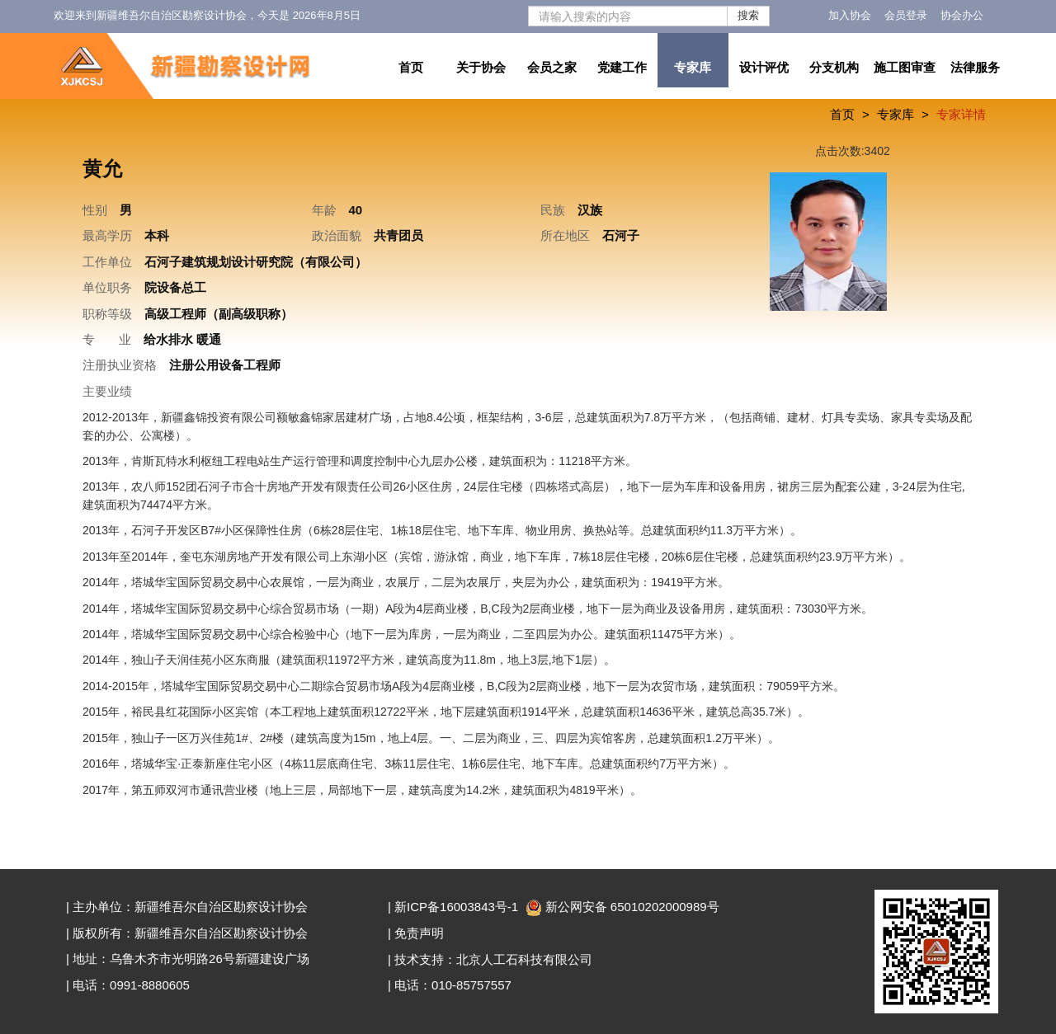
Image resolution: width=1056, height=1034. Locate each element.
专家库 (692, 67)
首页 (410, 67)
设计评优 (764, 67)
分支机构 (834, 67)
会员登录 (905, 15)
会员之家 (552, 67)
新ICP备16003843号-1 (456, 907)
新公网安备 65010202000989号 (624, 907)
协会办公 (961, 15)
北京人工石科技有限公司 (524, 959)
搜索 (748, 15)
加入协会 (849, 15)
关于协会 (481, 67)
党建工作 (622, 67)
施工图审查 (905, 67)
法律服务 (975, 67)
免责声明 (419, 933)
